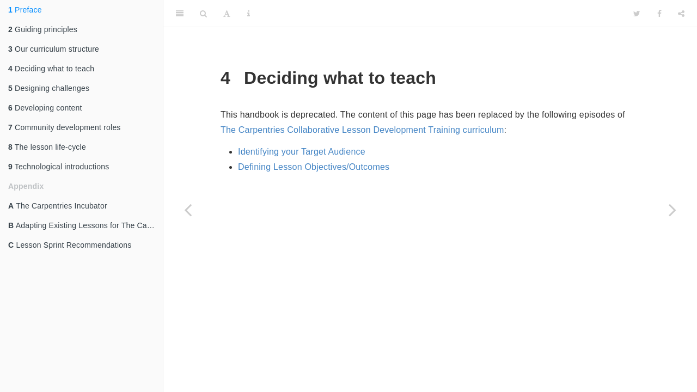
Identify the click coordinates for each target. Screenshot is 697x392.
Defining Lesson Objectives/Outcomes (313, 166)
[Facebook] (659, 13)
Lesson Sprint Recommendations (69, 245)
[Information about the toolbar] (248, 13)
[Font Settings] (227, 13)
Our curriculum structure (53, 49)
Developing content (45, 107)
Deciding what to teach (51, 68)
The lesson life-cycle (47, 147)
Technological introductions (58, 166)
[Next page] (672, 209)
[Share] (681, 13)
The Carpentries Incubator (57, 205)
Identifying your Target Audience (301, 151)
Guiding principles (42, 29)
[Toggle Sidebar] (180, 13)
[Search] (203, 13)
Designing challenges (48, 88)
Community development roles (64, 127)
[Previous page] (187, 209)
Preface (25, 9)
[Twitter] (637, 13)
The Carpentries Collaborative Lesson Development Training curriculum (362, 129)
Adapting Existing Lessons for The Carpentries (85, 225)
